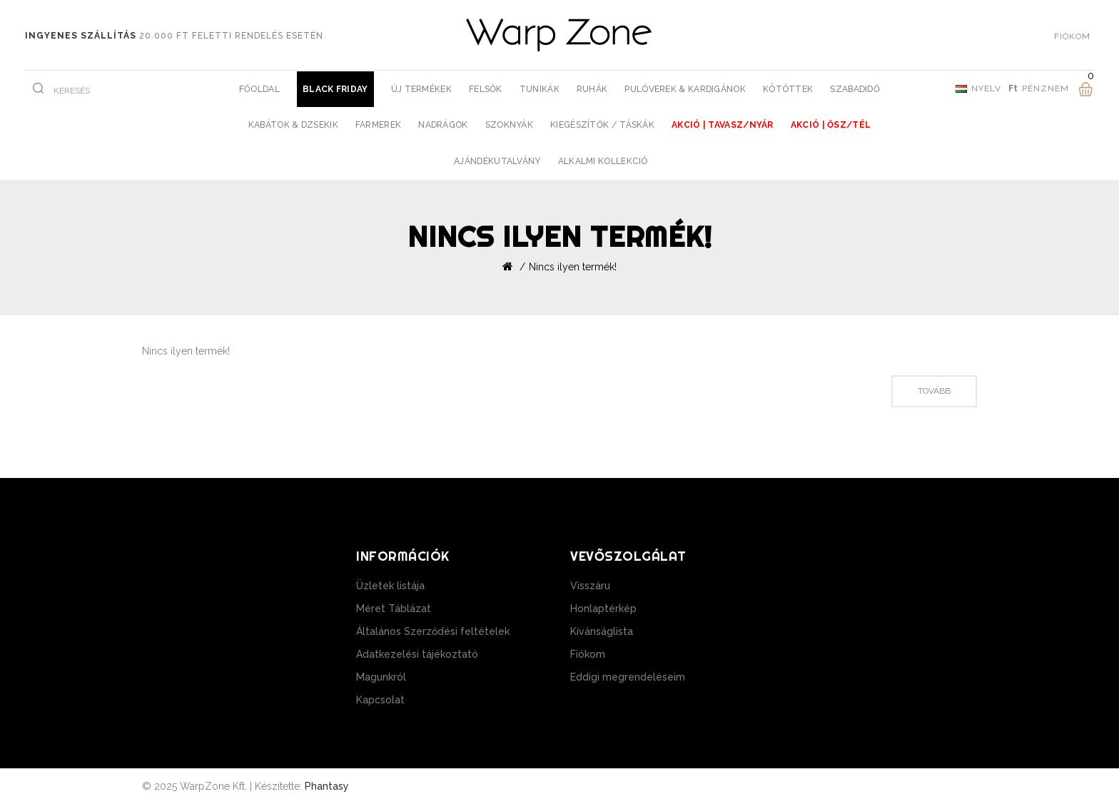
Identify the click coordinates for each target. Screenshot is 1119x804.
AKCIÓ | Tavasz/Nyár (723, 125)
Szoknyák (509, 125)
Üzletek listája (390, 585)
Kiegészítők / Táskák (602, 125)
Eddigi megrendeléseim (627, 677)
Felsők (485, 89)
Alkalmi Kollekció (603, 161)
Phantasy (327, 786)
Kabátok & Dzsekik (293, 125)
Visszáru (590, 585)
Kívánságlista (601, 631)
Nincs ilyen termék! (573, 267)
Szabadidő (855, 89)
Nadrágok (442, 125)
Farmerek (378, 125)
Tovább (934, 391)
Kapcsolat (380, 700)
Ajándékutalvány (497, 161)
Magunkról (381, 677)
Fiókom (587, 654)
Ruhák (592, 89)
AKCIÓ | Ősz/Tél (831, 125)
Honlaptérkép (603, 608)
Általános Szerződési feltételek (433, 631)
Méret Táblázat (393, 608)
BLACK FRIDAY (335, 89)
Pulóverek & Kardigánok (685, 89)
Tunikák (540, 89)
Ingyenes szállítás (80, 36)
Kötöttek (788, 89)
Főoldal (259, 89)
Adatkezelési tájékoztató (417, 654)
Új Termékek (421, 89)
